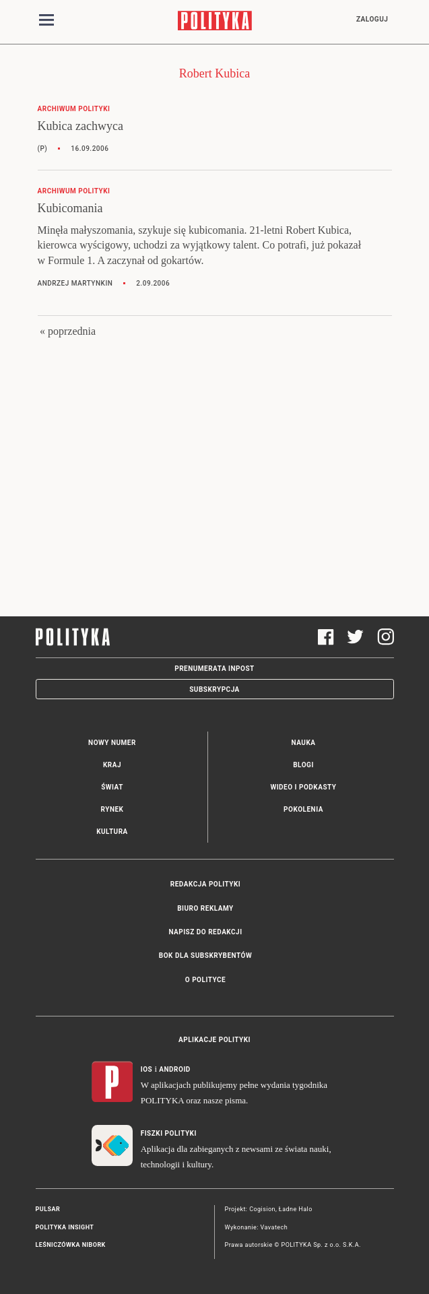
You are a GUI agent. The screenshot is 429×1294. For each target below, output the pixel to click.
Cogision (262, 1209)
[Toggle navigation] (46, 22)
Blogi (303, 765)
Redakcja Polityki (205, 884)
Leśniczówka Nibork (71, 1244)
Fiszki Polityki (169, 1133)
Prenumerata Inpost (214, 668)
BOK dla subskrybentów (205, 955)
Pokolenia (303, 809)
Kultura (112, 831)
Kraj (112, 765)
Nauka (304, 742)
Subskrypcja (214, 689)
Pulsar (48, 1209)
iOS (146, 1069)
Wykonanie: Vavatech (256, 1227)
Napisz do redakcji (205, 932)
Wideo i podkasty (303, 787)
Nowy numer (112, 742)
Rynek (112, 809)
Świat (112, 787)
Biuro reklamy (205, 908)
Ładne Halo (295, 1209)
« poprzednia (68, 331)
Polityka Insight (65, 1227)
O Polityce (205, 979)
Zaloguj (372, 19)
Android (175, 1069)
